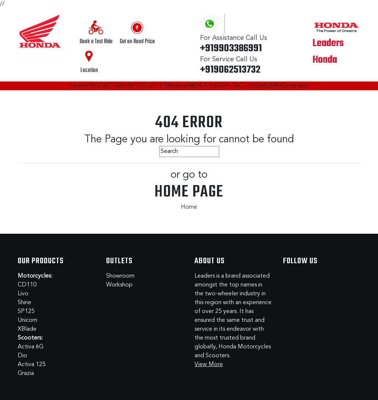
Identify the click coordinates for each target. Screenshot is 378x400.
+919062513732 (230, 70)
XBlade (27, 329)
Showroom (120, 276)
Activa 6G (30, 347)
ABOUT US (202, 86)
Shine (24, 303)
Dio (22, 356)
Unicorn (27, 320)
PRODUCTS (103, 86)
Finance (177, 86)
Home (78, 86)
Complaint (294, 86)
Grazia (26, 373)
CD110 (27, 285)
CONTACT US (236, 86)
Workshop (119, 285)
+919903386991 (231, 48)
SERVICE (131, 86)
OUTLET (155, 86)
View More (209, 365)
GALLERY (267, 86)
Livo (23, 294)
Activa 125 (32, 365)
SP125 (26, 311)
